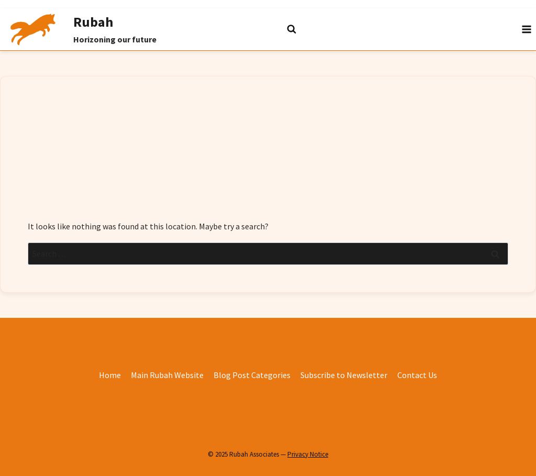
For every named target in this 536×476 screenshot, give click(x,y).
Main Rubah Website (167, 375)
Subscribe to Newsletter (343, 375)
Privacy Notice (307, 454)
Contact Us (417, 375)
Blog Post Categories (252, 375)
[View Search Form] (268, 29)
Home (110, 375)
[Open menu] (526, 29)
